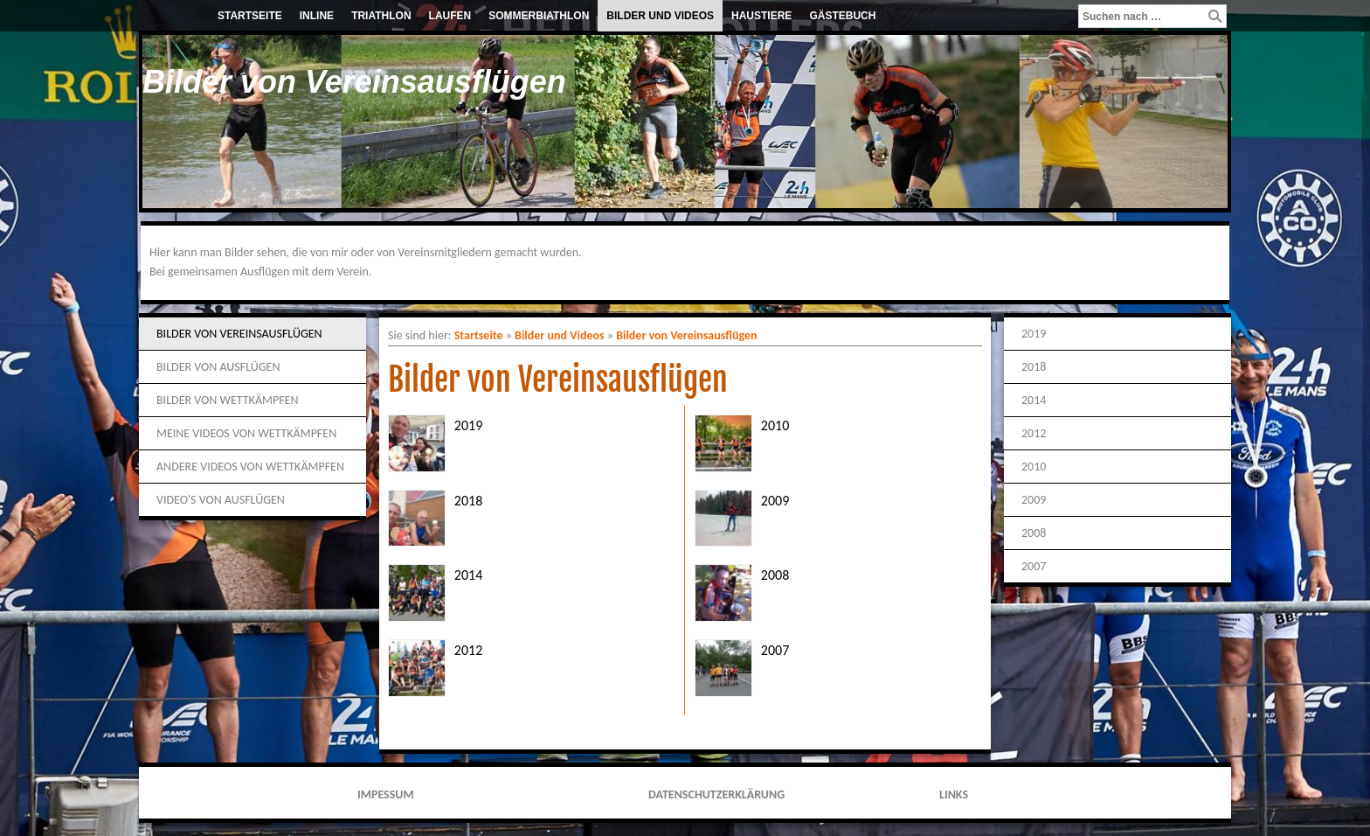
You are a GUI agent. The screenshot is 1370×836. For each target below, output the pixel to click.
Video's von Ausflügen (220, 499)
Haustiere (761, 16)
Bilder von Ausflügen (218, 366)
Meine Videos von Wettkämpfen (246, 433)
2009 (775, 500)
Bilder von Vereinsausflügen (239, 333)
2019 (468, 425)
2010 (775, 425)
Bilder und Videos (660, 16)
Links (953, 794)
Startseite (250, 16)
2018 (468, 500)
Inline (317, 16)
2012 (468, 650)
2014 (468, 575)
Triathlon (381, 16)
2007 (775, 650)
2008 (775, 575)
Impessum (385, 794)
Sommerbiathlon (538, 16)
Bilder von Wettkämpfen (227, 400)
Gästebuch (842, 16)
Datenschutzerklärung (716, 794)
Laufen (450, 16)
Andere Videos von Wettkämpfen (250, 466)
